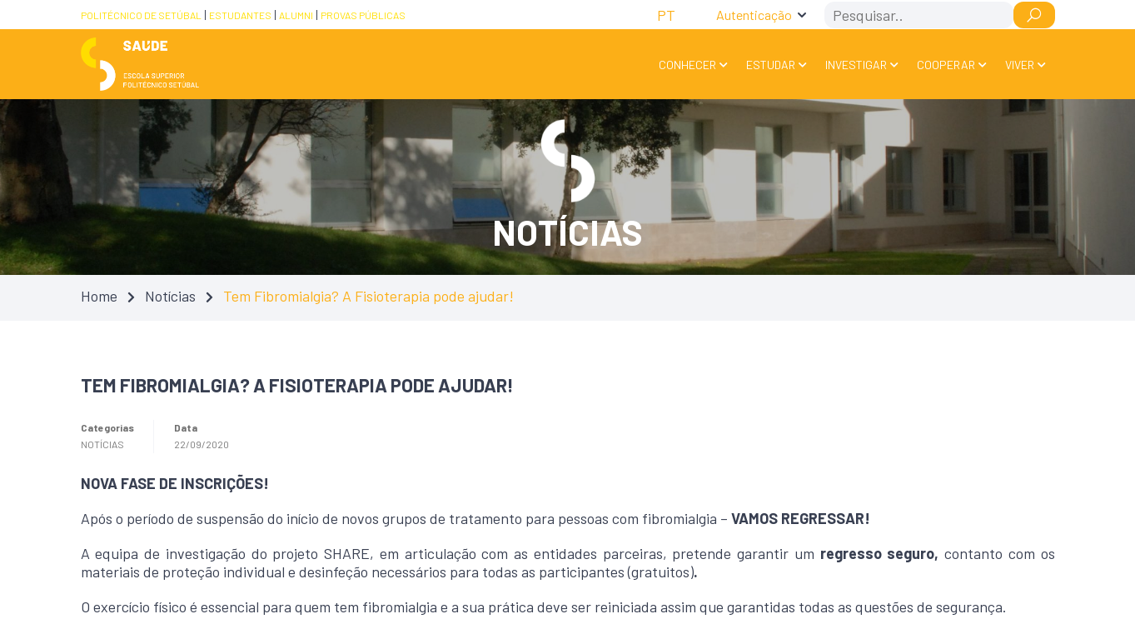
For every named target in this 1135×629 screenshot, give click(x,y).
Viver (1019, 64)
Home (99, 296)
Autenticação (754, 14)
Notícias (170, 296)
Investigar (856, 64)
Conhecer (687, 64)
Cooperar (946, 64)
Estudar (770, 64)
